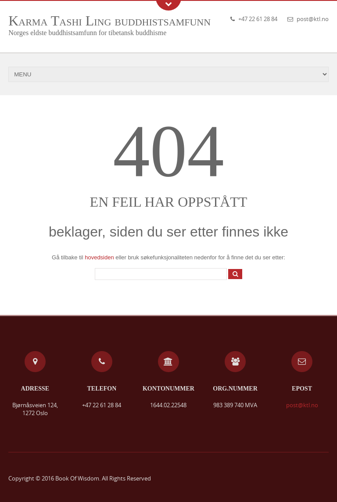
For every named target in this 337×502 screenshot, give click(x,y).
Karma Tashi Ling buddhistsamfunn (109, 21)
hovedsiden (99, 257)
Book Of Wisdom (77, 478)
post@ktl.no (313, 19)
